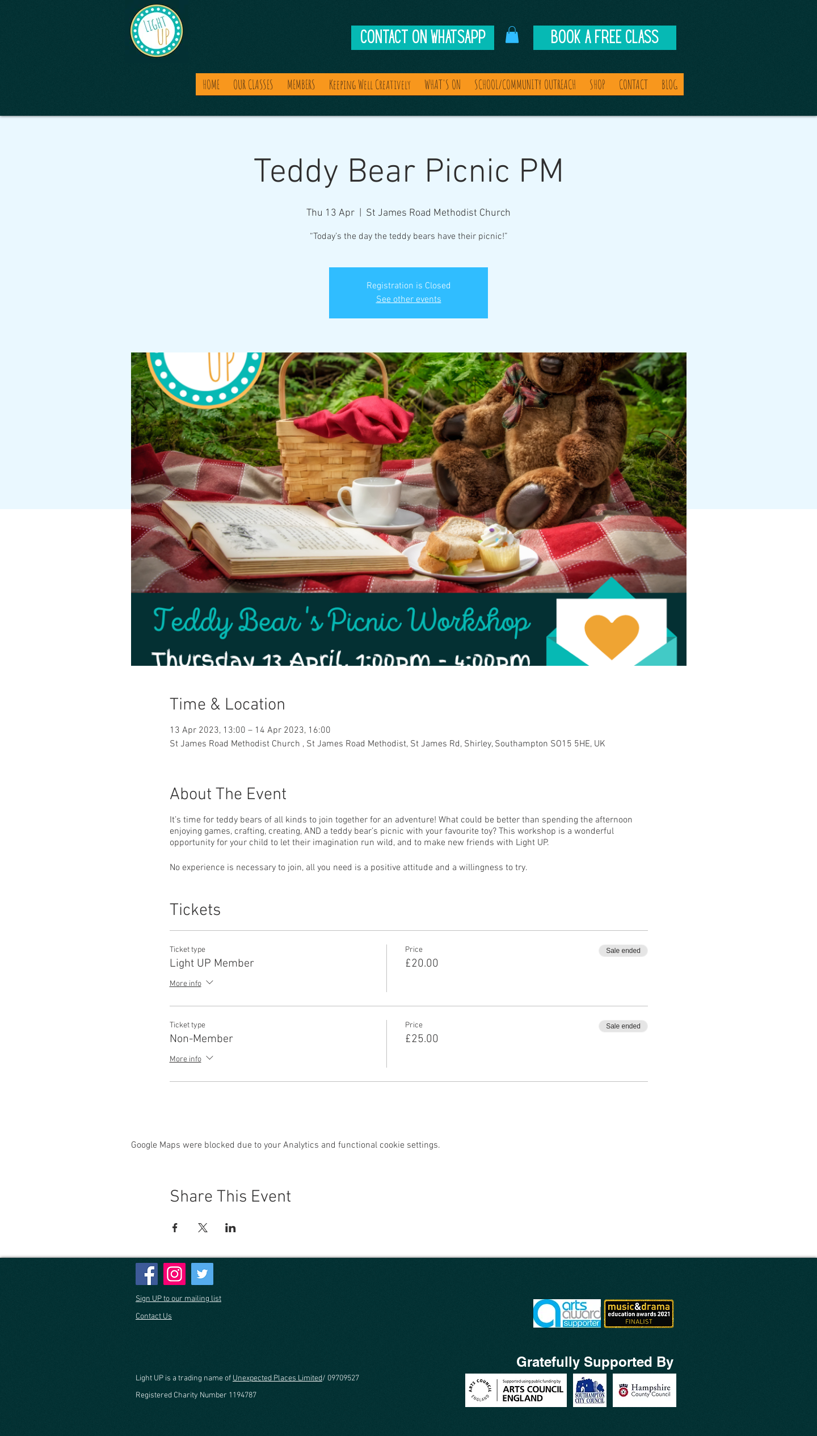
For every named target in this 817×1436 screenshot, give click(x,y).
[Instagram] (174, 1274)
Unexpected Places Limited (277, 1378)
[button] (512, 34)
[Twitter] (202, 1274)
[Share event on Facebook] (175, 1227)
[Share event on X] (202, 1227)
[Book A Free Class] (604, 38)
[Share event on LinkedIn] (230, 1227)
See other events (408, 299)
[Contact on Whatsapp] (422, 38)
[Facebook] (147, 1274)
